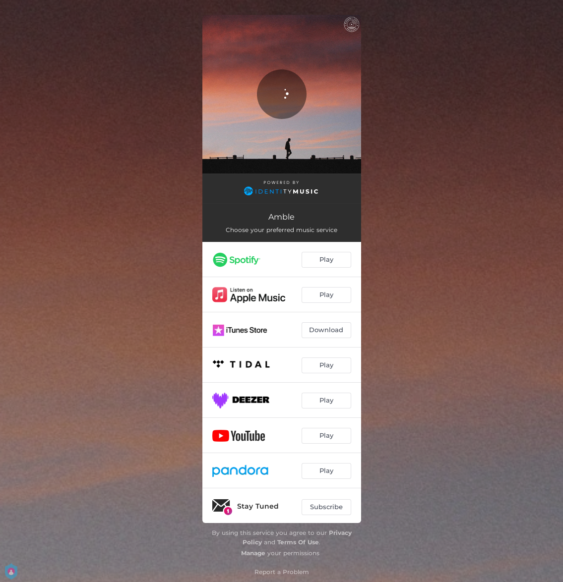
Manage (253, 553)
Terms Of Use (298, 542)
